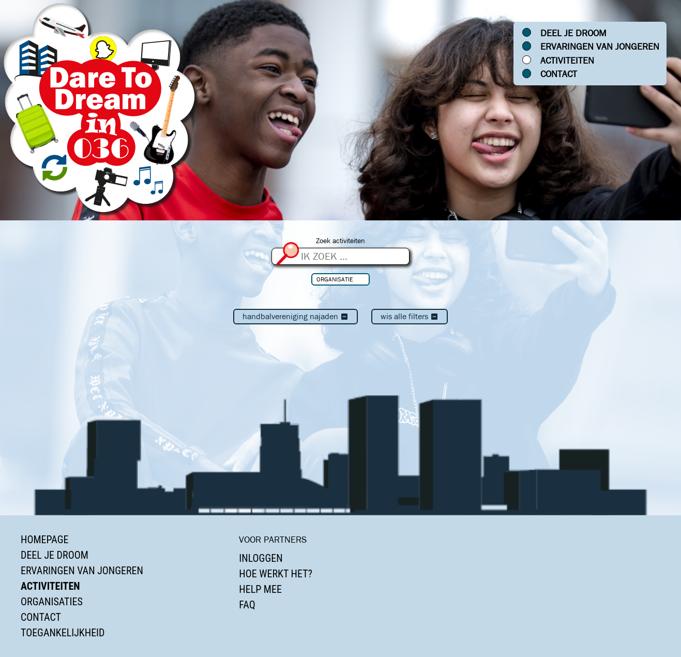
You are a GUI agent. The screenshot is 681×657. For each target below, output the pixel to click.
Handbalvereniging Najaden (296, 316)
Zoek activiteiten (340, 241)
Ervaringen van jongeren (599, 46)
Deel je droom (573, 33)
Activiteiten (567, 60)
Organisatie (334, 279)
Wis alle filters (409, 316)
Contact (558, 74)
